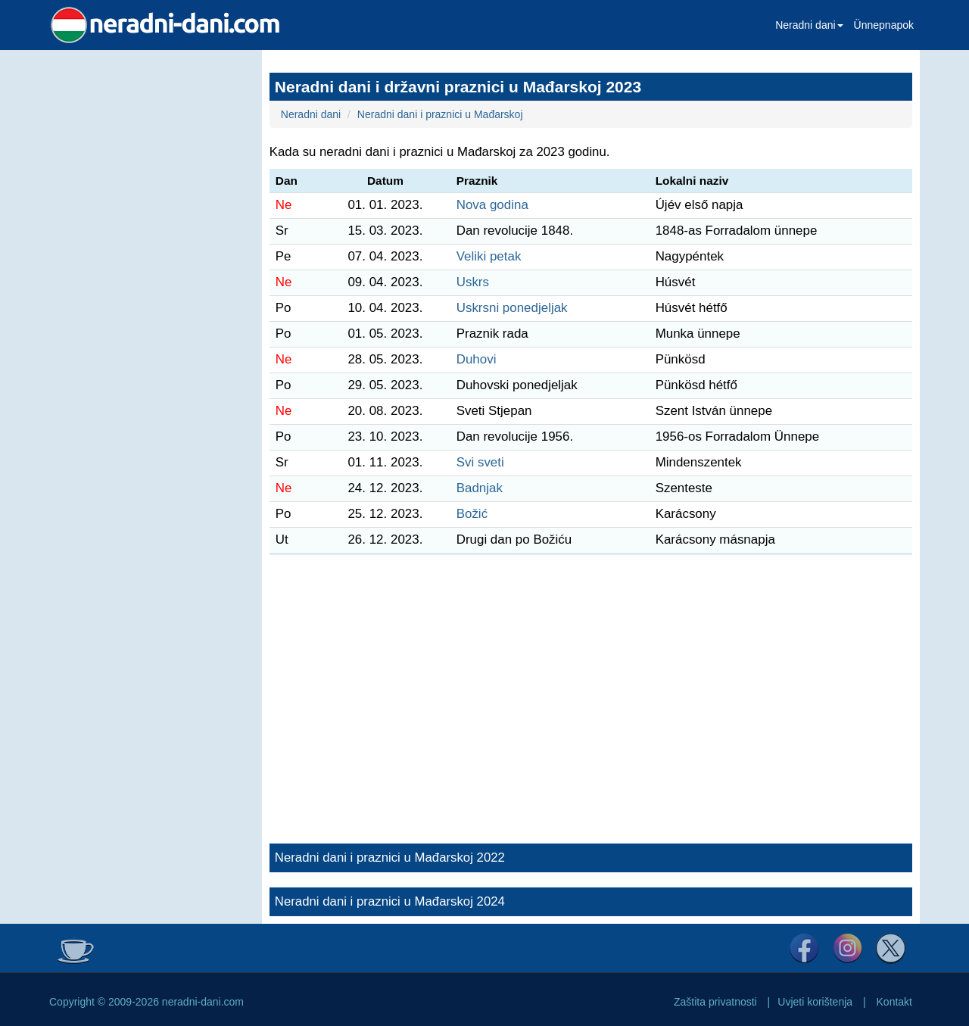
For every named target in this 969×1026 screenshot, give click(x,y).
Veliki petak (489, 256)
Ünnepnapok (884, 25)
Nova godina (492, 205)
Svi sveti (480, 462)
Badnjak (479, 488)
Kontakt (894, 1002)
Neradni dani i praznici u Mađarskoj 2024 (390, 901)
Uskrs (472, 282)
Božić (472, 514)
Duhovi (476, 359)
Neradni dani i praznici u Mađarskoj (440, 114)
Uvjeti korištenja (814, 1002)
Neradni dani (809, 25)
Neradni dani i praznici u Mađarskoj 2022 (390, 857)
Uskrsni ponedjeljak (512, 308)
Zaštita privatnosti (715, 1002)
